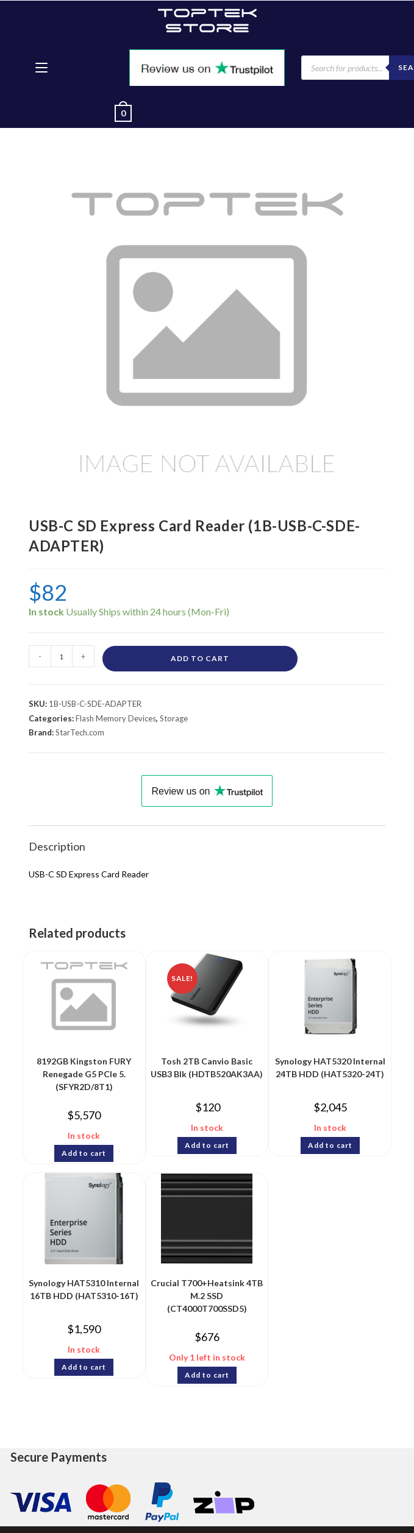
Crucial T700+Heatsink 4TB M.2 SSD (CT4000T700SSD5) (207, 1292)
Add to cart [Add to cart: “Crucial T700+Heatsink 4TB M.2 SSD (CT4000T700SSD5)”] (207, 1374)
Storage (174, 718)
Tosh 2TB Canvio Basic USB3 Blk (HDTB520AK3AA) (207, 1067)
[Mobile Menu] (41, 67)
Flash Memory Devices (116, 718)
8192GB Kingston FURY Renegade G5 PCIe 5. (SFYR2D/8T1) (84, 1070)
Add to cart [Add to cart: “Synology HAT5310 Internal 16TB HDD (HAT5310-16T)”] (84, 1367)
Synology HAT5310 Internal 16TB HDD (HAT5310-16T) (84, 1289)
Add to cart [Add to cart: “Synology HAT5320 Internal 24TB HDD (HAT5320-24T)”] (330, 1145)
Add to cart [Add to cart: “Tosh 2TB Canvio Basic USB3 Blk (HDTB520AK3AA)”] (207, 1145)
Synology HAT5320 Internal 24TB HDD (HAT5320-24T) (330, 1067)
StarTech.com (79, 732)
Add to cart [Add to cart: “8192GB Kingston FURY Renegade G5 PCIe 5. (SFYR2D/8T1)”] (84, 1153)
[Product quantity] (62, 656)
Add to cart (200, 658)
